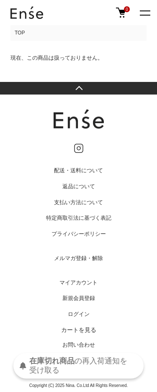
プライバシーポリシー (78, 234)
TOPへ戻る (78, 88)
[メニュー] (144, 12)
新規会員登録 (78, 298)
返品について (78, 186)
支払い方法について (78, 202)
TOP (20, 33)
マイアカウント (78, 282)
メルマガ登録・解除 (78, 258)
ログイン (79, 314)
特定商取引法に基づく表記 (78, 218)
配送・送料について (78, 170)
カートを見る (78, 329)
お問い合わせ (78, 345)
